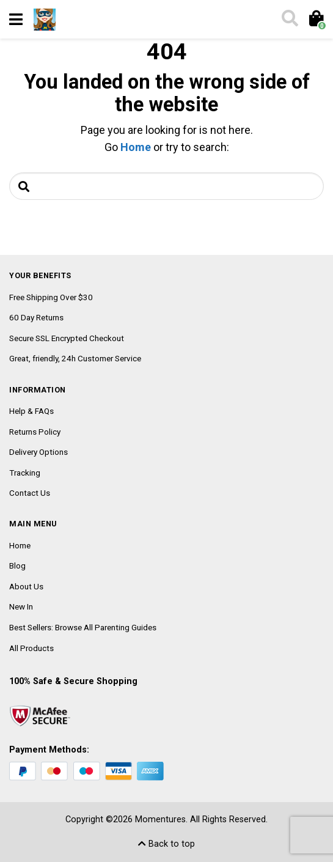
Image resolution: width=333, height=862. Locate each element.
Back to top (166, 844)
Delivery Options (38, 452)
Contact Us (29, 493)
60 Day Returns (36, 317)
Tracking (24, 472)
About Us (26, 586)
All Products (31, 648)
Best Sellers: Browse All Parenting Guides (82, 627)
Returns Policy (34, 432)
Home (135, 147)
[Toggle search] (289, 19)
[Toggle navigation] (16, 20)
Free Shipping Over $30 (51, 297)
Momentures (160, 819)
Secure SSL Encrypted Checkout (66, 338)
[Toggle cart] (315, 19)
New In (21, 606)
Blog (17, 565)
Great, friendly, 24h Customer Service (75, 358)
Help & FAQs (31, 411)
